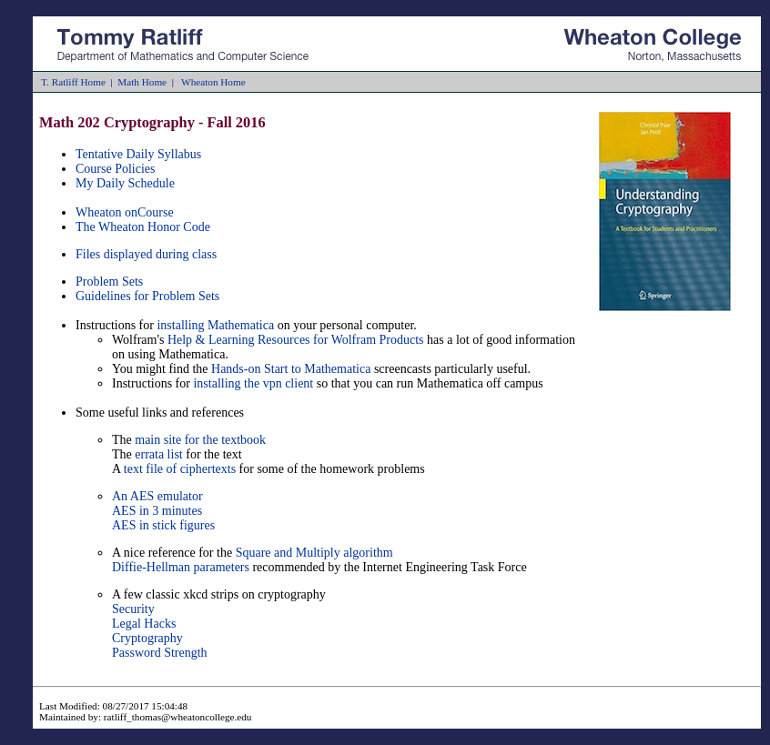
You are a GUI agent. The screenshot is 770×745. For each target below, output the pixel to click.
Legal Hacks (144, 623)
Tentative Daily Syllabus (138, 154)
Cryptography (147, 638)
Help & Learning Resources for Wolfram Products (295, 340)
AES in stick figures (163, 525)
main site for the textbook (200, 440)
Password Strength (160, 652)
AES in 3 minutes (157, 511)
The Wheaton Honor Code (143, 227)
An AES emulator (157, 496)
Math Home (142, 81)
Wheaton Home (213, 81)
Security (133, 609)
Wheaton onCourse (125, 212)
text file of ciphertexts (180, 469)
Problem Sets (109, 281)
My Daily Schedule (125, 183)
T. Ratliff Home (73, 81)
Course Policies (116, 169)
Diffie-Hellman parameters (180, 567)
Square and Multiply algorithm (314, 552)
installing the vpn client (253, 383)
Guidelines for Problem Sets (147, 296)
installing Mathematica (217, 325)
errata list (158, 454)
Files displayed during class (146, 254)
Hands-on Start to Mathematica (290, 369)
